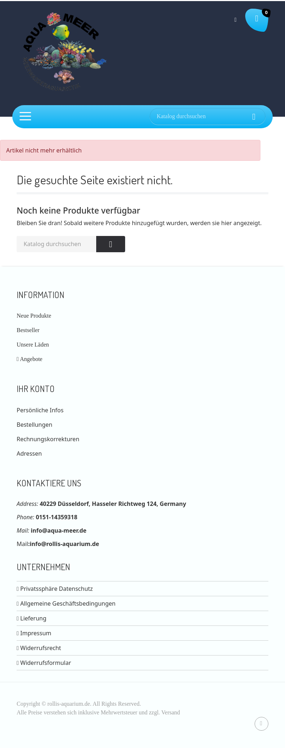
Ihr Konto (36, 388)
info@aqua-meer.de (58, 530)
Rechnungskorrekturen (48, 439)
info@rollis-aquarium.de (64, 544)
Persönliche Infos (40, 410)
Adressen (29, 453)
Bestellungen (34, 425)
